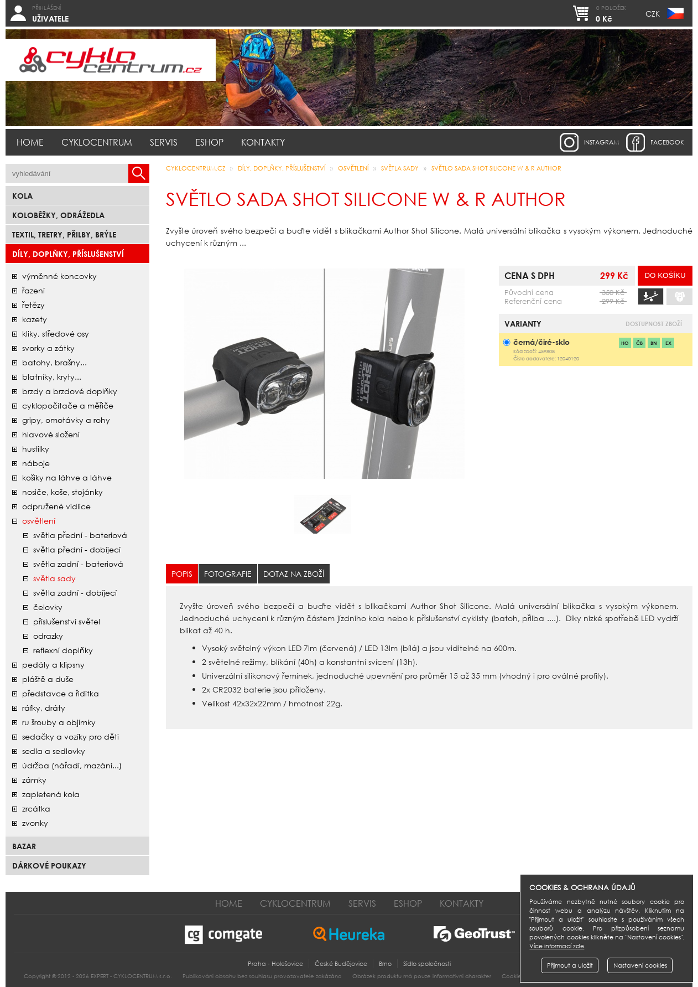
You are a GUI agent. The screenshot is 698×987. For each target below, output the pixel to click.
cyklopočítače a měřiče (67, 405)
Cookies (513, 976)
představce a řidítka (60, 693)
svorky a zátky (48, 348)
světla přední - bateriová (80, 535)
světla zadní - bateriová (78, 564)
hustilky (35, 448)
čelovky (47, 607)
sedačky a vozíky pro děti (70, 736)
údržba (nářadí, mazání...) (72, 765)
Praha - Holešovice (275, 963)
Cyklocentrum (96, 142)
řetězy (33, 304)
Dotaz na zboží (293, 574)
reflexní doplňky (63, 650)
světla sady (54, 578)
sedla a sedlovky (53, 751)
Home (30, 142)
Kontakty (263, 142)
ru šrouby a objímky (59, 722)
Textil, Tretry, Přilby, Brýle (64, 234)
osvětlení (38, 520)
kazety (34, 319)
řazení (33, 290)
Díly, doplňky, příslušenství (68, 254)
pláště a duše (48, 679)
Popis (181, 574)
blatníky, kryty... (51, 376)
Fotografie (228, 574)
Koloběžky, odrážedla (58, 215)
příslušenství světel (66, 621)
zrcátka (36, 808)
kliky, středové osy (55, 333)
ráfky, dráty (43, 707)
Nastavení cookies (640, 965)
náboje (36, 463)
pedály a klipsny (53, 664)
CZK (652, 13)
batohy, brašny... (54, 362)
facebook (667, 142)
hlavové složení (51, 434)
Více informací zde (556, 946)
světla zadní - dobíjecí (75, 592)
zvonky (35, 823)
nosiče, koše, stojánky (62, 492)
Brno (385, 963)
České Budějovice (341, 963)
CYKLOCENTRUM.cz (195, 168)
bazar (24, 846)
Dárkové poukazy (49, 865)
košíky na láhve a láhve (67, 477)
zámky (34, 779)
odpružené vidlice (56, 506)
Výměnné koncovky (59, 276)
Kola (22, 195)
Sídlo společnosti (427, 963)
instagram (601, 142)
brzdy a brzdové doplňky (69, 391)
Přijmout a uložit (570, 965)
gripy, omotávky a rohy (66, 420)
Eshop (209, 142)
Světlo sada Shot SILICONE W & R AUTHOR (496, 168)
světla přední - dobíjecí (77, 549)
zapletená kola (51, 794)
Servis (164, 142)
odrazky (48, 636)
